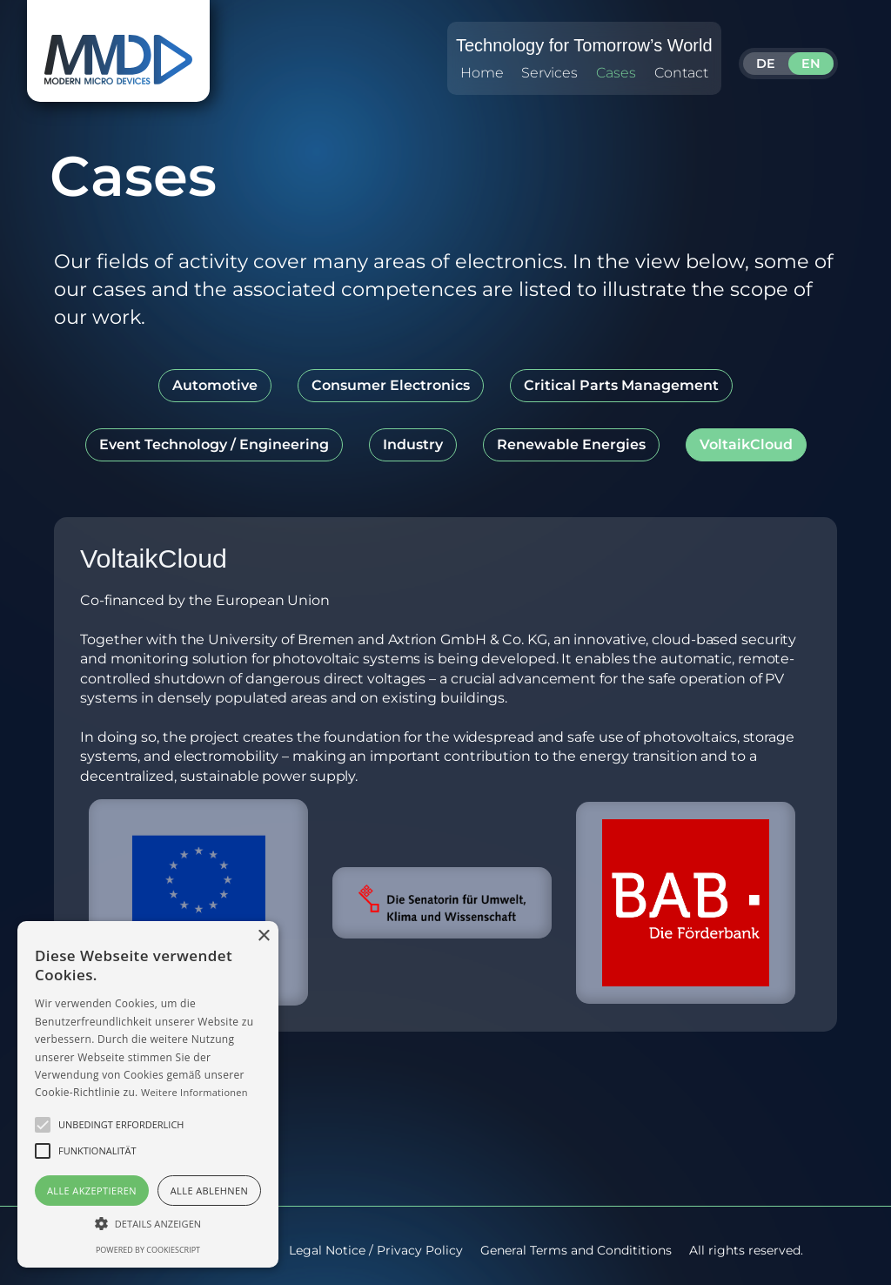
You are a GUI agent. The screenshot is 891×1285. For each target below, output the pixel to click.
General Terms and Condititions (576, 1250)
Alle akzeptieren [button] (92, 1190)
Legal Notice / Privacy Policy (376, 1250)
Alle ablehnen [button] (209, 1190)
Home (482, 72)
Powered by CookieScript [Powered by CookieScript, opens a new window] (148, 1249)
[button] (42, 1124)
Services (549, 72)
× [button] (263, 936)
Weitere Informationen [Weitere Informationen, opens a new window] (194, 1092)
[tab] (214, 385)
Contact (681, 72)
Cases (616, 72)
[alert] (147, 1094)
